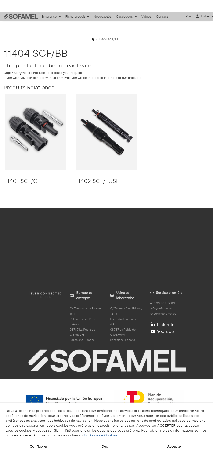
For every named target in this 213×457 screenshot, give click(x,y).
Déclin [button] (106, 446)
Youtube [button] (162, 331)
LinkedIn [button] (162, 324)
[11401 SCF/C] (35, 132)
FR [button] (187, 16)
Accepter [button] (174, 446)
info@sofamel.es (161, 308)
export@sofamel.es (163, 313)
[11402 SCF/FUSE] (106, 132)
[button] (18, 16)
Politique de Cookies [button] (100, 435)
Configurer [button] (38, 446)
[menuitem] (51, 16)
